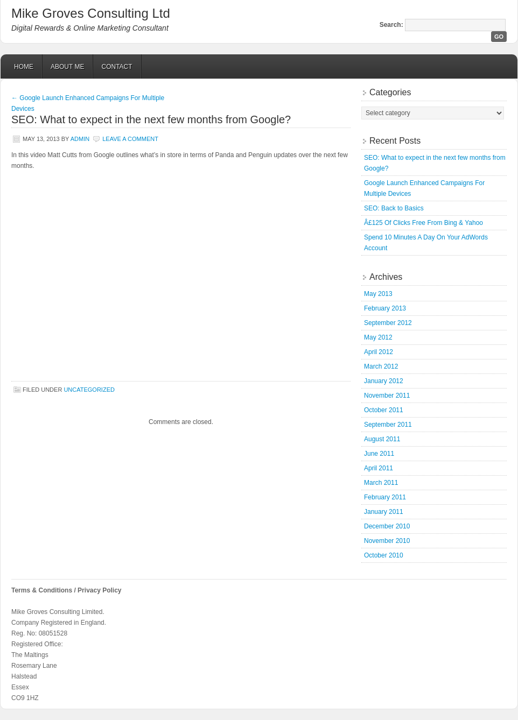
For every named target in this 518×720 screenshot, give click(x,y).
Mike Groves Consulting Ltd (90, 13)
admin (80, 139)
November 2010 (387, 541)
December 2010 (387, 526)
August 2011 (382, 439)
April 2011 (378, 468)
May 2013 (378, 294)
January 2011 (383, 512)
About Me (67, 66)
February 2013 (385, 308)
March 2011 (381, 482)
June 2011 (379, 453)
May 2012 (378, 337)
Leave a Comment (130, 139)
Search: (391, 25)
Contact (116, 66)
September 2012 (388, 323)
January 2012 (383, 381)
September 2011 (388, 424)
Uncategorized (89, 389)
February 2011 (385, 497)
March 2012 (381, 366)
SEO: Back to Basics (394, 208)
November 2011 (387, 395)
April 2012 (378, 352)
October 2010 (383, 555)
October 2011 (383, 410)
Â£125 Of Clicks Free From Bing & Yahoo (423, 223)
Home (23, 66)
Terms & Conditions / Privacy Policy (66, 590)
